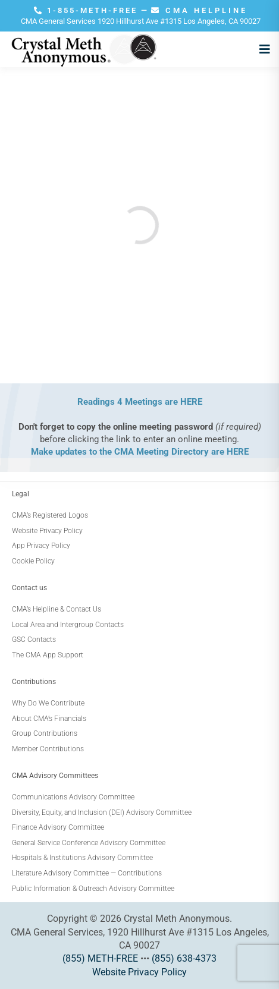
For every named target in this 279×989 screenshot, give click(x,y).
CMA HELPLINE (199, 10)
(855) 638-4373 (184, 958)
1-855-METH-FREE (87, 10)
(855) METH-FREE (100, 958)
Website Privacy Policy (139, 972)
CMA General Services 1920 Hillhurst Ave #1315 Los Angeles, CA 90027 (141, 21)
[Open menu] (261, 49)
